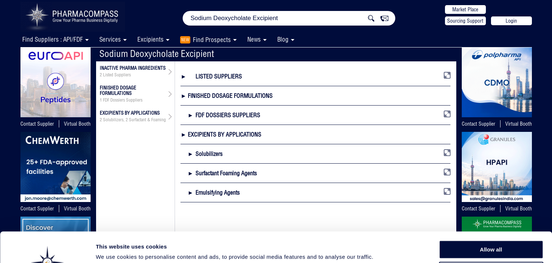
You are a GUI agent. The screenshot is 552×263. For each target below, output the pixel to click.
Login (511, 21)
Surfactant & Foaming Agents (154, 119)
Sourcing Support (465, 21)
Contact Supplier (37, 124)
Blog (283, 39)
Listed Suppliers (117, 74)
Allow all (491, 219)
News (254, 39)
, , (133, 119)
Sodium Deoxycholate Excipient (156, 53)
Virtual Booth (77, 124)
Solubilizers (113, 119)
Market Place (465, 9)
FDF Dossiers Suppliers (122, 100)
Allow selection (491, 236)
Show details (383, 249)
